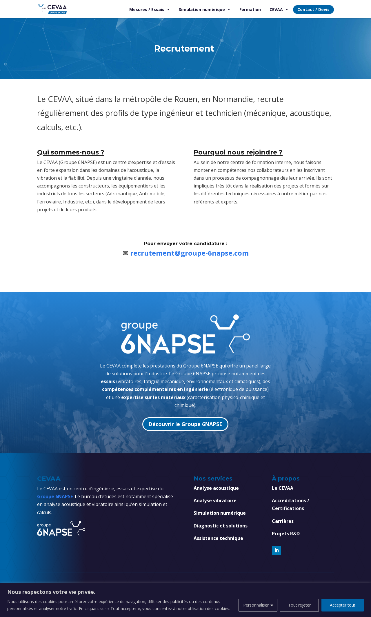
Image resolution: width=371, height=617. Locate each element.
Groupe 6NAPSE (55, 496)
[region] (185, 600)
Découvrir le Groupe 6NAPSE (185, 424)
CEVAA (279, 9)
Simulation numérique (205, 9)
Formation (250, 9)
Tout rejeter (299, 605)
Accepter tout (342, 605)
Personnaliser (256, 605)
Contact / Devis (313, 9)
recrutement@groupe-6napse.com (189, 253)
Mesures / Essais (149, 9)
